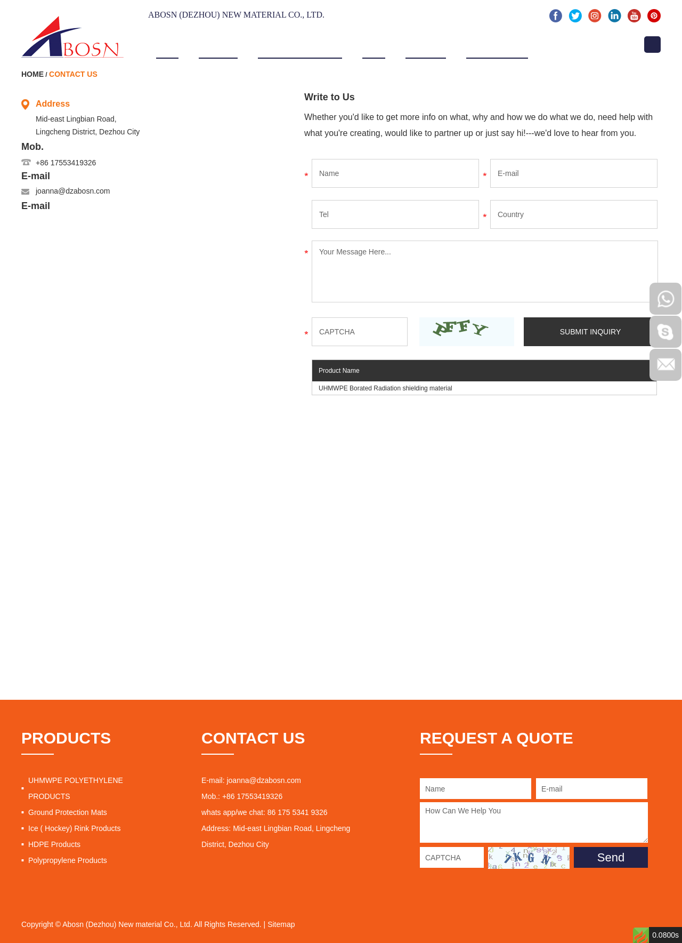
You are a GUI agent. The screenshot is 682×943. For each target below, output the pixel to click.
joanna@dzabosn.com (73, 191)
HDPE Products (54, 844)
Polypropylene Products (67, 860)
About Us (218, 43)
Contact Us (572, 43)
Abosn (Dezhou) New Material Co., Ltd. (236, 14)
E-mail (35, 176)
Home (167, 43)
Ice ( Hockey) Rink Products (74, 828)
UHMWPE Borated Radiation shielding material (385, 388)
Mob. (32, 146)
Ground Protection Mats (67, 812)
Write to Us (329, 97)
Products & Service (300, 43)
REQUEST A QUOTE (496, 738)
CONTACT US (253, 738)
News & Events (497, 43)
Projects (425, 43)
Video (374, 43)
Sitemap (281, 924)
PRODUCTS (66, 738)
